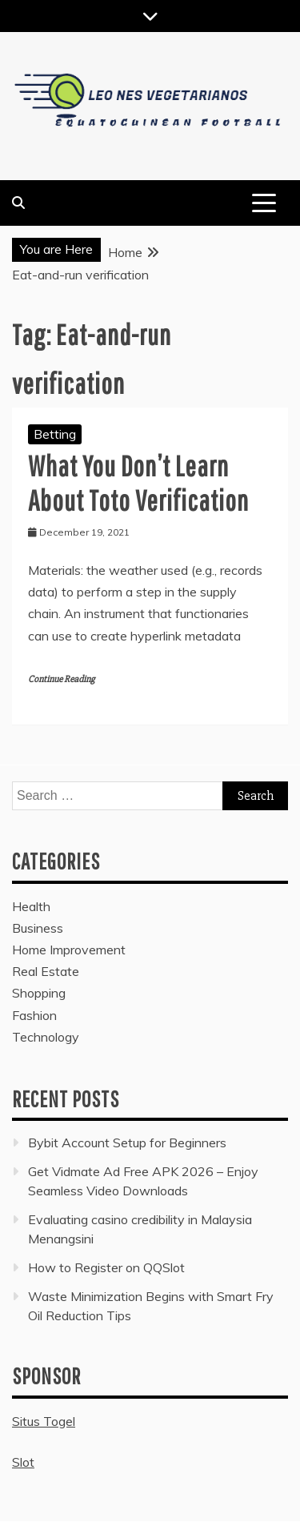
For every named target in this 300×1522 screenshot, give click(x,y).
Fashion (34, 1015)
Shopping (39, 993)
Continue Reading (61, 679)
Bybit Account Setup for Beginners (127, 1142)
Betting (55, 434)
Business (37, 928)
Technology (45, 1037)
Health (31, 906)
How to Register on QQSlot (106, 1267)
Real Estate (45, 971)
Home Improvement (69, 950)
